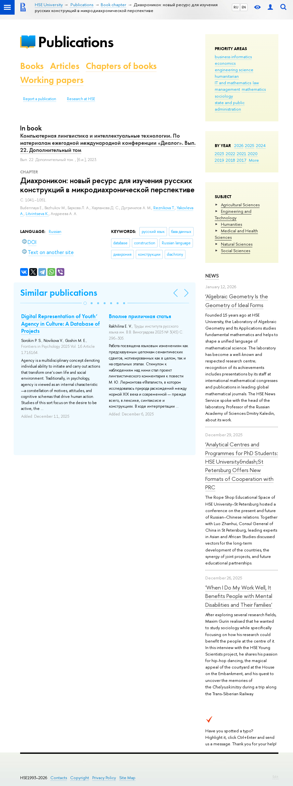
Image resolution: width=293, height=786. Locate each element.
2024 (261, 145)
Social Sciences (235, 250)
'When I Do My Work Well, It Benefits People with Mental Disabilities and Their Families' (238, 596)
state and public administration (230, 106)
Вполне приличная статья (140, 316)
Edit (275, 776)
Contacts (58, 777)
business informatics (233, 57)
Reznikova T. (164, 207)
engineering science (234, 70)
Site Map (127, 777)
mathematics (254, 89)
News (212, 275)
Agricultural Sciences (240, 205)
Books (32, 66)
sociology (224, 96)
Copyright (79, 777)
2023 (219, 153)
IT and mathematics (233, 83)
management (227, 89)
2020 (253, 153)
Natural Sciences (236, 244)
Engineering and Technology (233, 214)
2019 (219, 160)
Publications (75, 42)
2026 (238, 145)
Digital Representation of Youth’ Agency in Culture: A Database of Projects (60, 323)
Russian (55, 231)
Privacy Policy (104, 777)
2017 (241, 160)
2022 (230, 153)
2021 (241, 153)
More (254, 160)
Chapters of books (121, 66)
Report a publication (39, 99)
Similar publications (58, 292)
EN (244, 7)
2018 (230, 160)
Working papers (51, 80)
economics (225, 63)
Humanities (231, 224)
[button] (85, 303)
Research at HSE (81, 99)
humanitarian (227, 76)
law (256, 83)
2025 (249, 145)
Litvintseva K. (37, 213)
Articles (64, 66)
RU (236, 7)
